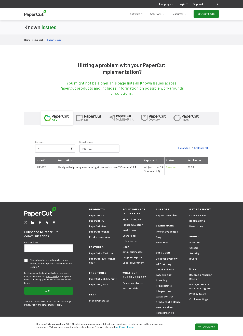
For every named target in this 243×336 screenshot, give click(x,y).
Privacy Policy (52, 276)
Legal (126, 246)
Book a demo (197, 220)
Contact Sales (197, 215)
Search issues (86, 141)
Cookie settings (198, 299)
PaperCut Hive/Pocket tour (102, 260)
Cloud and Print (165, 269)
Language (165, 4)
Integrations (163, 291)
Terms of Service (49, 304)
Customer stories (133, 283)
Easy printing (163, 275)
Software (135, 14)
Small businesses (132, 252)
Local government (133, 262)
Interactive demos (167, 231)
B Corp (193, 258)
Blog (158, 237)
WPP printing (163, 264)
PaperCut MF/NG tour (101, 253)
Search (214, 4)
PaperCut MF (96, 215)
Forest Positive (165, 312)
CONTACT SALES (206, 13)
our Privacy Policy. (124, 327)
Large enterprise (132, 257)
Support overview (166, 215)
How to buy (196, 226)
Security (194, 253)
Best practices (164, 307)
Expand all (184, 148)
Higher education (133, 224)
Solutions (155, 14)
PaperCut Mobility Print (103, 279)
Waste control (164, 296)
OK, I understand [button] (206, 327)
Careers (193, 247)
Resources (177, 14)
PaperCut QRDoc (99, 284)
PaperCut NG (96, 220)
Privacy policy (197, 293)
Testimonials (130, 288)
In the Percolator (99, 300)
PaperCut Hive (97, 226)
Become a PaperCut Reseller (200, 277)
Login (182, 4)
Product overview (99, 237)
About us (194, 242)
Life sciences (130, 241)
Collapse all (201, 148)
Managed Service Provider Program (200, 286)
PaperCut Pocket (99, 231)
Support (198, 4)
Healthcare (129, 230)
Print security (164, 285)
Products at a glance (168, 302)
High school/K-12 (133, 219)
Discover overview (167, 258)
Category (40, 141)
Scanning (161, 280)
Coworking (129, 235)
